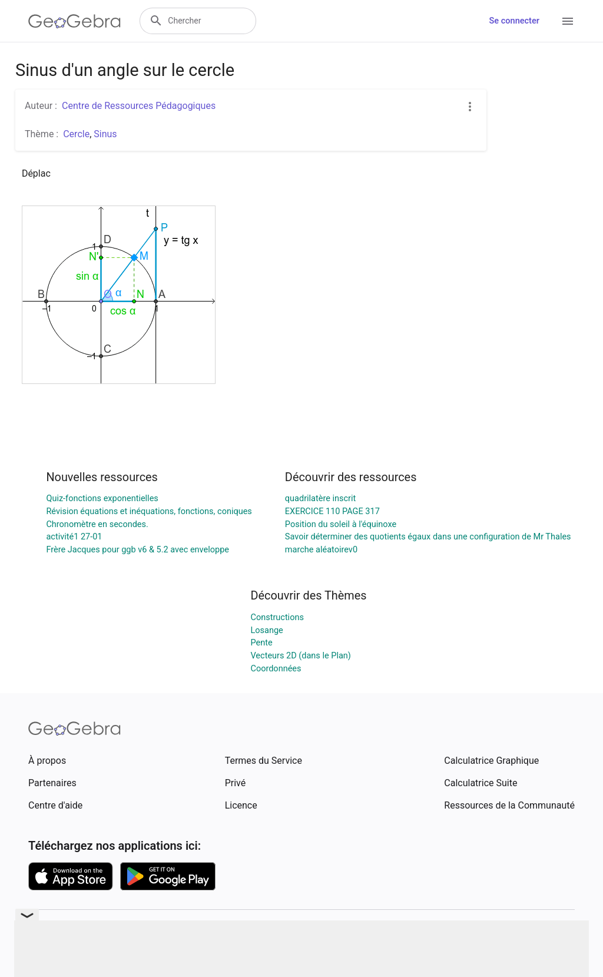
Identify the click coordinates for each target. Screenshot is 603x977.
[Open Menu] (568, 21)
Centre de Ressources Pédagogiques (139, 105)
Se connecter (514, 21)
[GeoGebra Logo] (74, 21)
